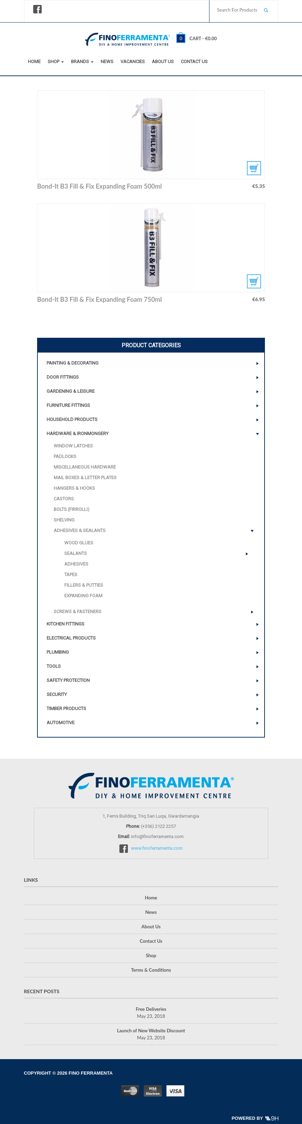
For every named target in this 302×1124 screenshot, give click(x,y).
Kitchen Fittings (65, 624)
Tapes (70, 574)
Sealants (75, 553)
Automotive (61, 722)
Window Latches (73, 445)
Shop (56, 61)
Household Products (72, 419)
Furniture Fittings (68, 405)
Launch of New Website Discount (151, 1030)
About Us (163, 61)
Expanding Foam (83, 595)
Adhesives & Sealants (80, 530)
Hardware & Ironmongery (77, 433)
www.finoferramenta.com (157, 848)
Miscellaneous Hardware (85, 467)
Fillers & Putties (83, 585)
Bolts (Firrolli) (71, 509)
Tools (54, 666)
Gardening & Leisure (71, 391)
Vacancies (132, 61)
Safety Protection (68, 680)
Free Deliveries (151, 1009)
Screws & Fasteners (77, 611)
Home (34, 61)
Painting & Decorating (73, 363)
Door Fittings (63, 377)
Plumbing (58, 652)
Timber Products (66, 708)
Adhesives (76, 564)
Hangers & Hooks (74, 488)
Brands (82, 61)
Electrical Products (71, 638)
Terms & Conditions (151, 970)
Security (57, 694)
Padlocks (65, 456)
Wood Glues (78, 542)
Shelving (64, 520)
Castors (64, 498)
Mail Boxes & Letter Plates (85, 477)
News (107, 61)
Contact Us (194, 61)
